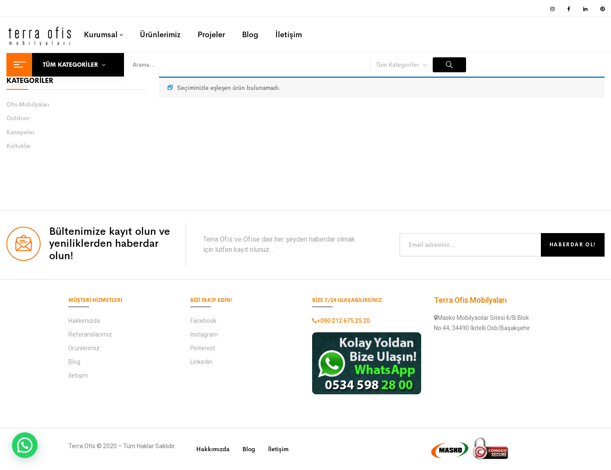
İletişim (78, 375)
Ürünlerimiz (84, 348)
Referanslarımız (90, 334)
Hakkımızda (84, 320)
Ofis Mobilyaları (28, 104)
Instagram (204, 334)
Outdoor (18, 118)
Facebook (203, 320)
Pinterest (202, 348)
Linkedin (201, 361)
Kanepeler (20, 132)
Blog (74, 361)
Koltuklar (18, 146)
